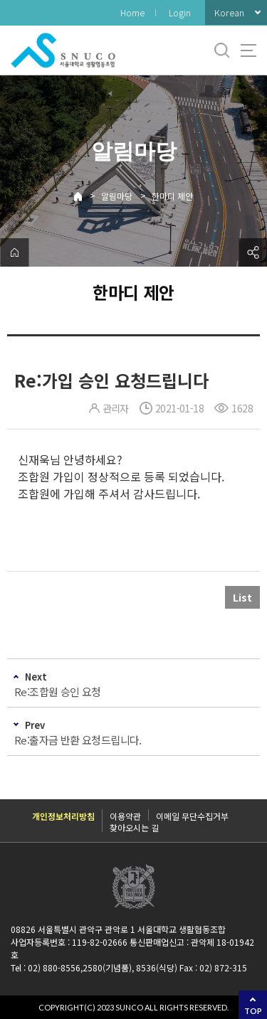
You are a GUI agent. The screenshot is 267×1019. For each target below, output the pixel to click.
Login (180, 12)
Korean (229, 12)
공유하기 (253, 252)
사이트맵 (248, 50)
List (242, 597)
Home (132, 12)
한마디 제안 (172, 196)
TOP (253, 1010)
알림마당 (116, 196)
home (14, 252)
